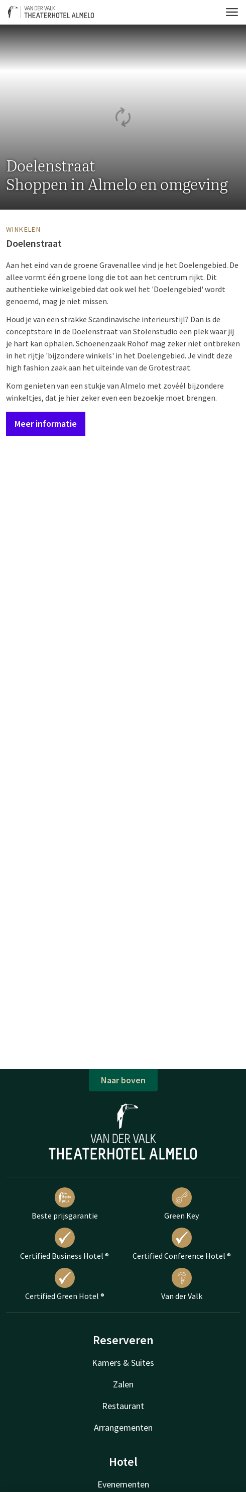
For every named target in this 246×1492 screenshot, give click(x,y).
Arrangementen (123, 1427)
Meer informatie (46, 423)
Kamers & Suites (123, 1362)
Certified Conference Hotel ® (182, 1244)
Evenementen (123, 1484)
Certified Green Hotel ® (64, 1284)
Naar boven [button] (123, 1080)
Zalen (123, 1384)
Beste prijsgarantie (65, 1204)
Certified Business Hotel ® (64, 1244)
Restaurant (123, 1406)
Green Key (181, 1204)
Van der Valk (181, 1284)
